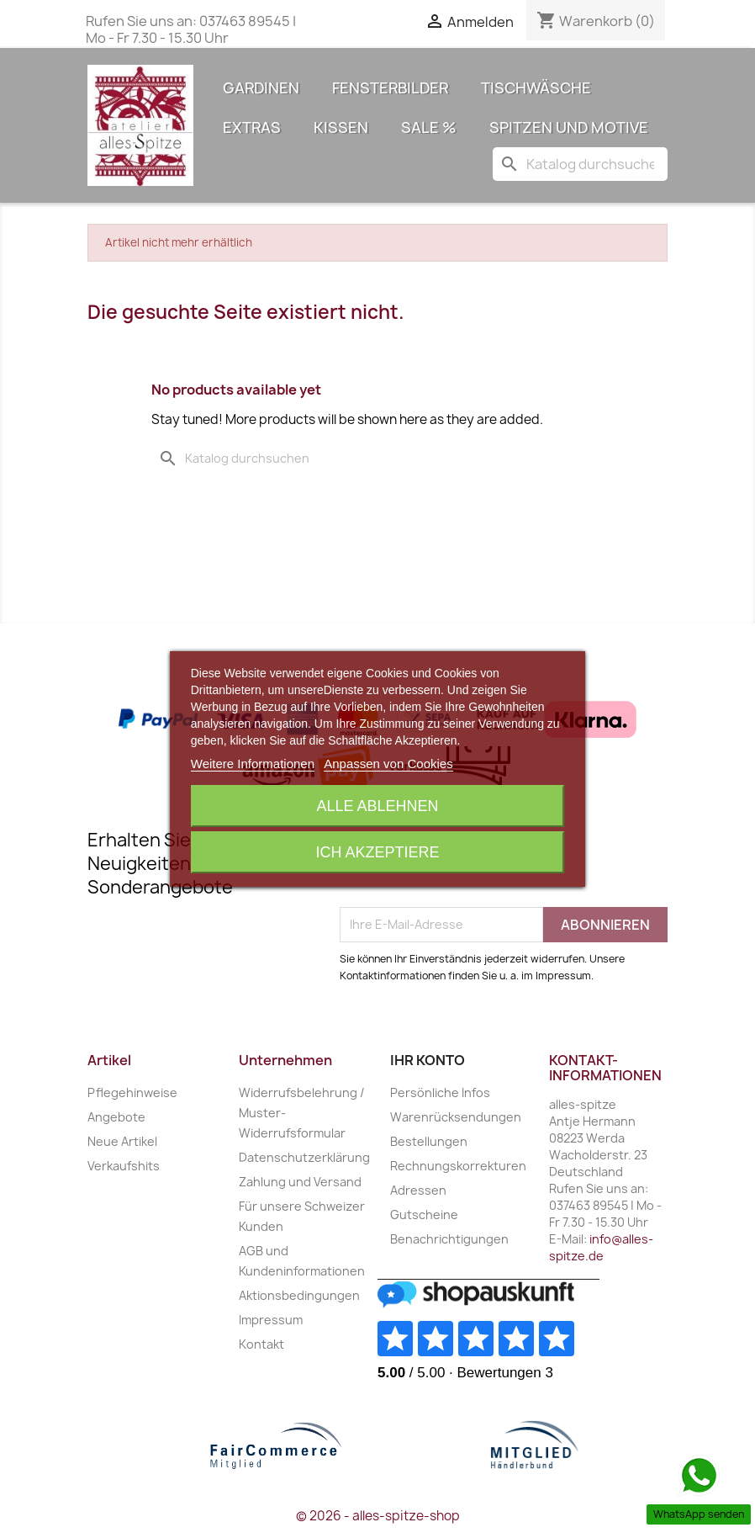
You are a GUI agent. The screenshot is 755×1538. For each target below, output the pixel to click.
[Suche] (580, 164)
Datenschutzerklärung (304, 1157)
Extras (252, 127)
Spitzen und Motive (568, 127)
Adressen (418, 1190)
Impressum (271, 1320)
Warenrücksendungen (455, 1117)
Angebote (116, 1117)
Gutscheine (424, 1214)
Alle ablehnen (377, 806)
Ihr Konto (427, 1060)
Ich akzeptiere (377, 852)
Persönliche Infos (440, 1092)
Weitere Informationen (252, 763)
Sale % (429, 127)
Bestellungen (428, 1141)
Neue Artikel (122, 1141)
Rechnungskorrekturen (458, 1166)
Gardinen (261, 87)
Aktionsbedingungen (299, 1295)
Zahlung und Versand (300, 1182)
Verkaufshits (123, 1166)
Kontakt (261, 1344)
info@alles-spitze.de (601, 1247)
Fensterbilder (390, 87)
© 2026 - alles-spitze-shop (378, 1516)
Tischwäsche (536, 87)
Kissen (341, 127)
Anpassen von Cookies (388, 763)
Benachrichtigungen (449, 1239)
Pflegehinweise (132, 1092)
